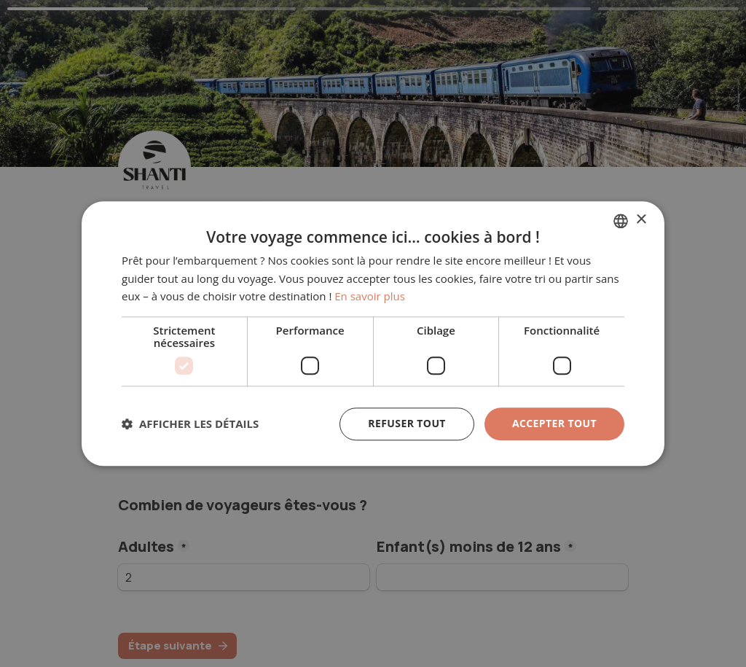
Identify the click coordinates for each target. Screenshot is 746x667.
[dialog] (373, 333)
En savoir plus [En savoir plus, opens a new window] (369, 296)
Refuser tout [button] (407, 423)
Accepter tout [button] (554, 423)
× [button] (640, 219)
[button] (190, 424)
